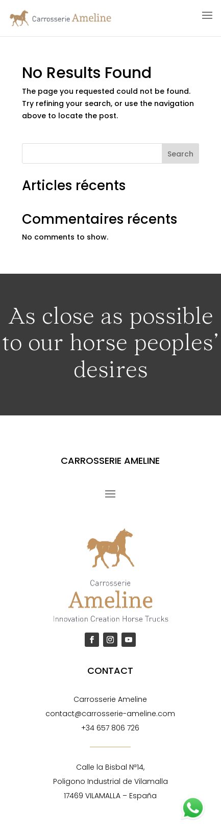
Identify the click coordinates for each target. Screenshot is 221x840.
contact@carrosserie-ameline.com (110, 713)
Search (180, 154)
